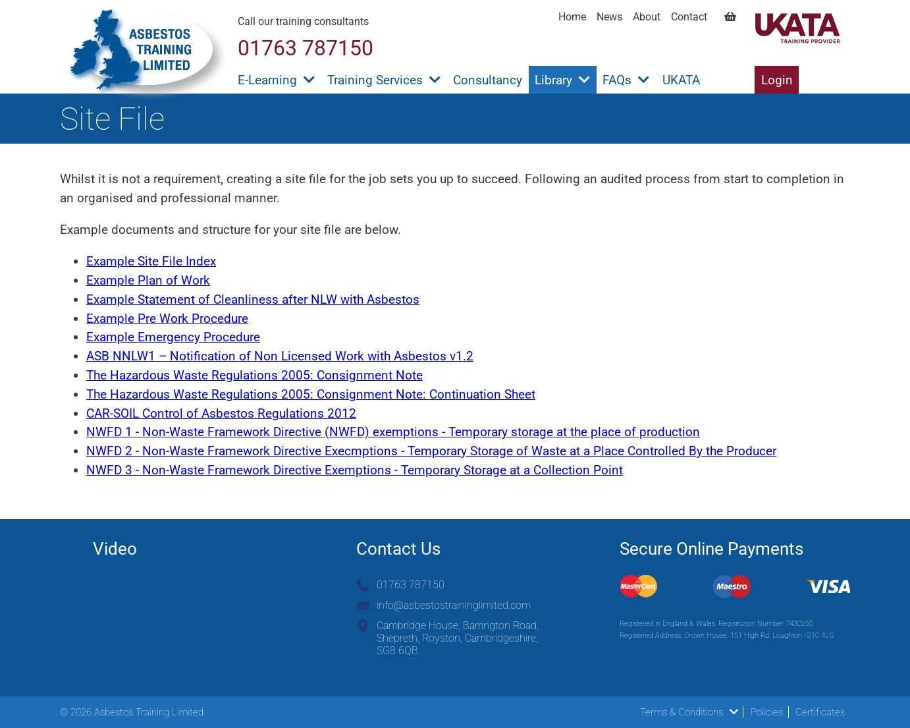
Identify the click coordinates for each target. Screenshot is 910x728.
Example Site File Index (151, 261)
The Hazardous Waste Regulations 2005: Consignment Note (254, 375)
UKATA (681, 80)
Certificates (820, 712)
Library (562, 80)
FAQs (625, 80)
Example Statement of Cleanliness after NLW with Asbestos (252, 299)
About (646, 17)
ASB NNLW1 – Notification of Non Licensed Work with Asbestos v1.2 (279, 356)
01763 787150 (410, 584)
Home (572, 17)
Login (777, 80)
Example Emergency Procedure (173, 337)
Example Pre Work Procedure (167, 318)
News (609, 17)
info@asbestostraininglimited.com (454, 605)
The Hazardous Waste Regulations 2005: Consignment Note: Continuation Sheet (310, 394)
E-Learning (276, 80)
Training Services (384, 80)
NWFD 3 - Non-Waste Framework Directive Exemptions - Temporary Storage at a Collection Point (354, 470)
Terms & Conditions (689, 712)
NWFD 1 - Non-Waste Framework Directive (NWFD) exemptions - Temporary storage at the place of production (393, 431)
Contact (689, 17)
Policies (767, 712)
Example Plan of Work (148, 280)
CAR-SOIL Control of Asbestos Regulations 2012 (221, 413)
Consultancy (487, 80)
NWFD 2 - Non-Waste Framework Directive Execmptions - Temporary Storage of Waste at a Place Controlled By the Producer (431, 451)
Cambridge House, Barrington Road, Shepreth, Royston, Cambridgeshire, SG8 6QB (458, 638)
